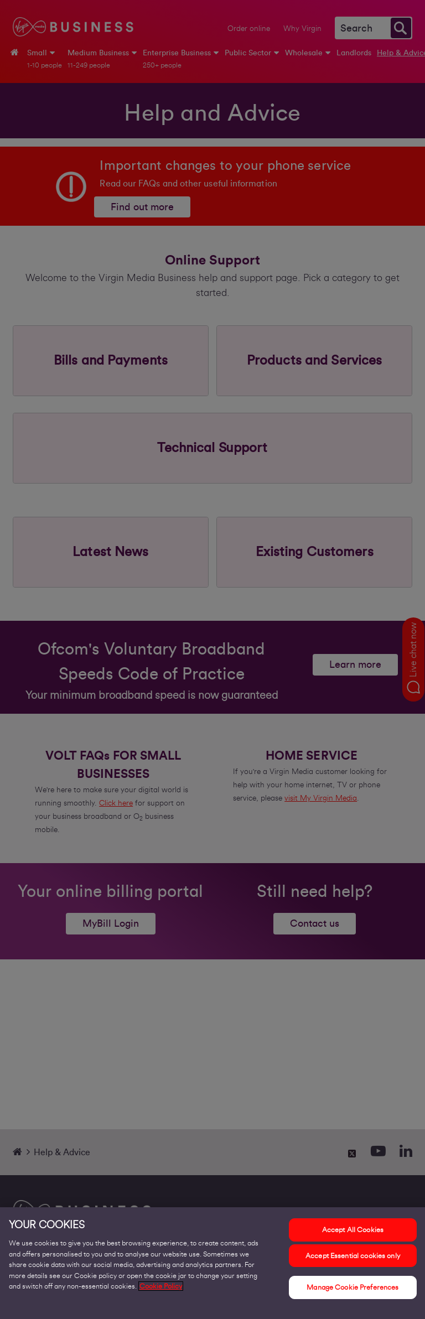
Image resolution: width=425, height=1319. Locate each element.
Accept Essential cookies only (352, 1255)
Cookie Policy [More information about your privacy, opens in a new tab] (160, 1286)
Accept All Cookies (352, 1229)
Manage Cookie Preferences (352, 1287)
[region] (212, 1263)
